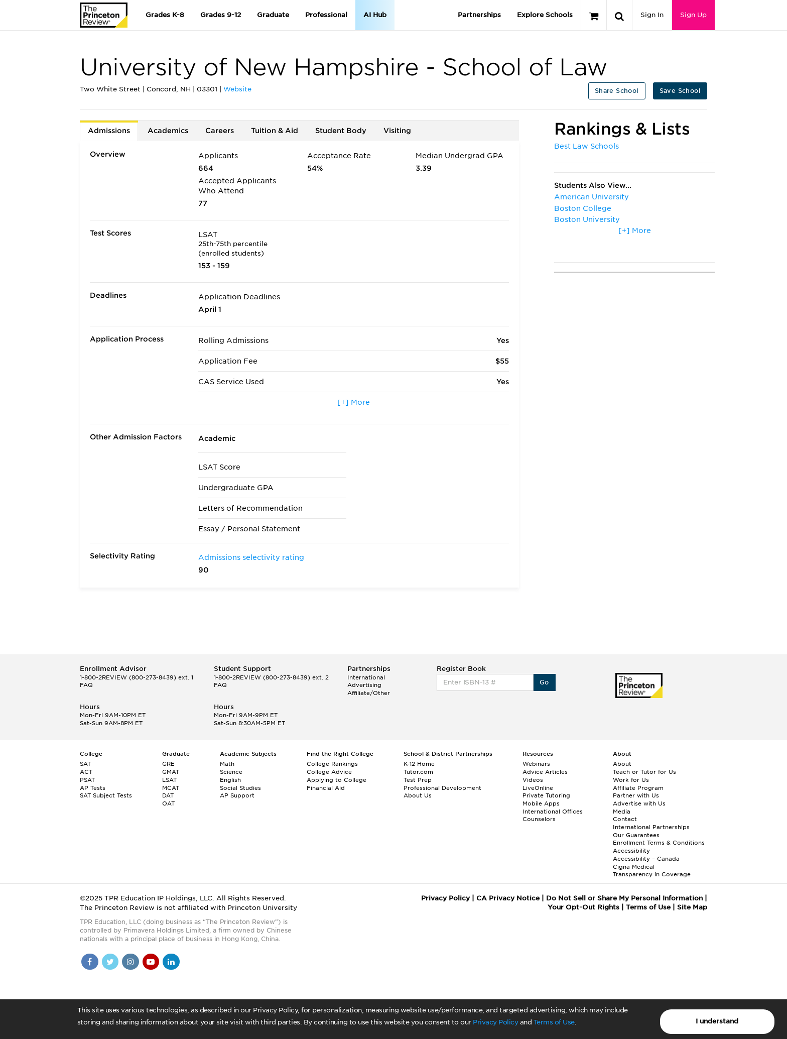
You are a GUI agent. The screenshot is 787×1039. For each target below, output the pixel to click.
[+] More (353, 402)
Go (544, 682)
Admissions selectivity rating (251, 557)
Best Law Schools (586, 146)
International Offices (552, 811)
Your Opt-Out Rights (583, 907)
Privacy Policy (495, 1022)
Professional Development (442, 787)
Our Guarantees (636, 835)
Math (227, 763)
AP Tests (92, 787)
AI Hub (374, 15)
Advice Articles (545, 771)
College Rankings (332, 763)
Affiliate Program (638, 787)
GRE (168, 763)
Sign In (652, 15)
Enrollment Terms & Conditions (659, 842)
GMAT (170, 771)
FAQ (86, 684)
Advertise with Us (639, 803)
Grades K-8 (165, 15)
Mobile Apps (541, 803)
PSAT (87, 779)
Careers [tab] (219, 131)
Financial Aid (326, 787)
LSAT (169, 779)
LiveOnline (537, 787)
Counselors (539, 819)
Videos (532, 779)
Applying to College (336, 779)
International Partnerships (651, 827)
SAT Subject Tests (106, 795)
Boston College (582, 208)
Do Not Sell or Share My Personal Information (624, 898)
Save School (680, 90)
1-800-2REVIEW (136, 677)
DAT (168, 795)
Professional (326, 15)
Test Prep (418, 779)
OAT (168, 803)
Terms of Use (554, 1022)
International (366, 677)
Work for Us (631, 779)
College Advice (329, 771)
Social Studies (240, 787)
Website (237, 89)
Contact (625, 819)
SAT (85, 763)
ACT (86, 771)
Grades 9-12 (220, 15)
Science (231, 771)
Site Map (692, 907)
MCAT (170, 787)
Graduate (273, 15)
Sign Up (693, 15)
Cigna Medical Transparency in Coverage (652, 870)
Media (621, 811)
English (230, 779)
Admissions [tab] (109, 131)
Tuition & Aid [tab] (274, 131)
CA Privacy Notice (508, 898)
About (622, 763)
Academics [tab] (168, 131)
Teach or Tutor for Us (644, 771)
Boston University (587, 219)
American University (591, 197)
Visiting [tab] (397, 131)
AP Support (237, 795)
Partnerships (479, 15)
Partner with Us (636, 795)
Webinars (536, 763)
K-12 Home (419, 763)
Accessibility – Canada (646, 858)
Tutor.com (418, 771)
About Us (418, 795)
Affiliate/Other (368, 693)
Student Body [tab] (340, 131)
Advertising (364, 684)
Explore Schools (545, 15)
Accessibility (631, 850)
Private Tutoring (546, 795)
